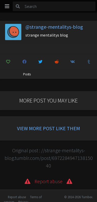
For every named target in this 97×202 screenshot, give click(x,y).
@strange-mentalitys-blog (54, 27)
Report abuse (17, 197)
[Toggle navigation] (7, 6)
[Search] (59, 6)
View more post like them (48, 128)
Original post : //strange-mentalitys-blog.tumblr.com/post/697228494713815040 (49, 158)
